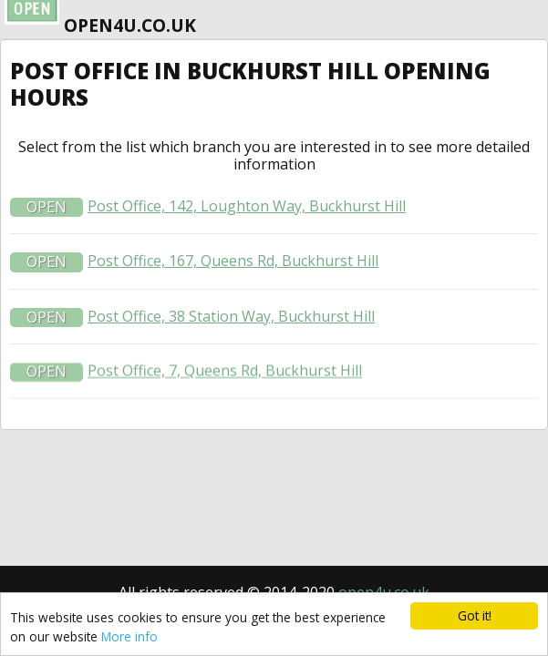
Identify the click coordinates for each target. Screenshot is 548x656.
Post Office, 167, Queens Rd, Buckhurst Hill (233, 266)
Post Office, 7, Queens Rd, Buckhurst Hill (225, 376)
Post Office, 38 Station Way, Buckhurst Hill (231, 322)
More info (129, 636)
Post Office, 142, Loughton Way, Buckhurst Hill (247, 211)
